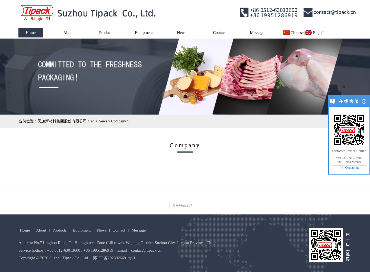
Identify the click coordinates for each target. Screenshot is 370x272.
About (68, 32)
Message (257, 32)
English (319, 32)
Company (118, 121)
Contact (219, 32)
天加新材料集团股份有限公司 (62, 121)
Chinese (297, 32)
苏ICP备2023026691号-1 (114, 258)
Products (106, 32)
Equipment (144, 32)
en (92, 121)
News (181, 32)
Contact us (352, 167)
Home (31, 32)
